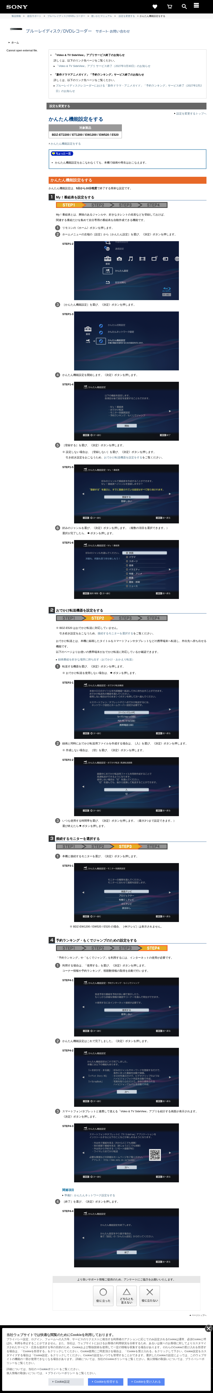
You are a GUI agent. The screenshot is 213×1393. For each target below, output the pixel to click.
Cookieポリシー (49, 1369)
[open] (184, 6)
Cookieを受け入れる (147, 1381)
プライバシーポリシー (61, 1373)
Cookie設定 (62, 1381)
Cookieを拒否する (106, 1381)
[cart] (169, 6)
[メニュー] (199, 6)
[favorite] (155, 6)
